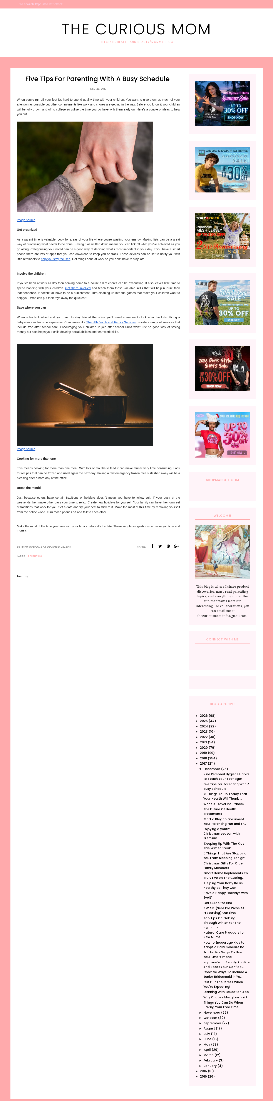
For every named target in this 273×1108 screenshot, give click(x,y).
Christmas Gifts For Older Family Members (223, 865)
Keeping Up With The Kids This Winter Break (223, 845)
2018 (203, 758)
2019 (203, 753)
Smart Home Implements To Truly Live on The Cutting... (225, 875)
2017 (203, 763)
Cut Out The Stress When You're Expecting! (223, 984)
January (210, 1066)
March (209, 1055)
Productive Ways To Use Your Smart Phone (222, 954)
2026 (204, 716)
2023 (204, 731)
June (207, 1039)
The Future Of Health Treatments (219, 811)
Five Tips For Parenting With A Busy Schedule (226, 786)
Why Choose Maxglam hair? (225, 997)
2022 (204, 737)
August (209, 1028)
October (210, 1018)
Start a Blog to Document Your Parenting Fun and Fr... (224, 821)
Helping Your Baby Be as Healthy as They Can (223, 885)
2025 (204, 721)
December (212, 769)
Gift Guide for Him (217, 903)
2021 (203, 742)
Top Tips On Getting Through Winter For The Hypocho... (222, 922)
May (207, 1044)
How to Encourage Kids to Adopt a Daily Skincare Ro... (224, 944)
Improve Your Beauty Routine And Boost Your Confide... (226, 964)
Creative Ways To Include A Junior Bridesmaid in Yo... (225, 974)
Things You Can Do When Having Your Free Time (223, 1004)
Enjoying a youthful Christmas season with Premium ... (221, 833)
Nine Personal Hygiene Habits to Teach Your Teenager (226, 776)
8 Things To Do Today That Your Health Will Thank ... (225, 796)
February (211, 1060)
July (207, 1034)
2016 (203, 1071)
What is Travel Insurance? (224, 804)
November (212, 1012)
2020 (204, 747)
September (212, 1023)
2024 (204, 726)
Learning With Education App (226, 992)
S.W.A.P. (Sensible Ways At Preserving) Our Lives (223, 910)
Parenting (35, 556)
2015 (203, 1076)
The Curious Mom (137, 29)
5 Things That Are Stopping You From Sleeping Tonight (224, 855)
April (207, 1050)
